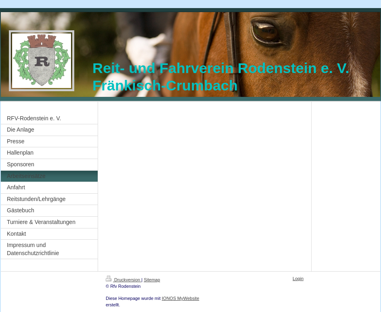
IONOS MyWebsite (180, 298)
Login (298, 278)
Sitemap (152, 279)
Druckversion (123, 279)
